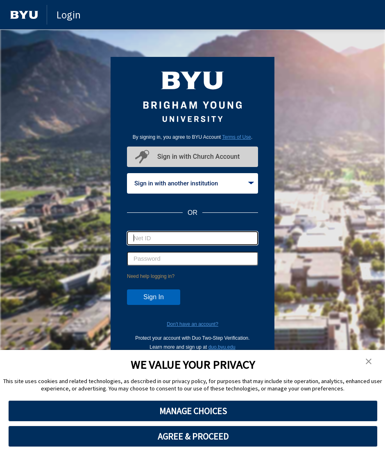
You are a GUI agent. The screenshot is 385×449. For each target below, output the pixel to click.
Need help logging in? (150, 276)
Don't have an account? (192, 324)
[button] (368, 362)
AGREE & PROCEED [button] (193, 436)
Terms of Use (236, 137)
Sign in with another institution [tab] (194, 183)
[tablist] (192, 183)
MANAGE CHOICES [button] (193, 411)
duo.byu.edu (222, 347)
